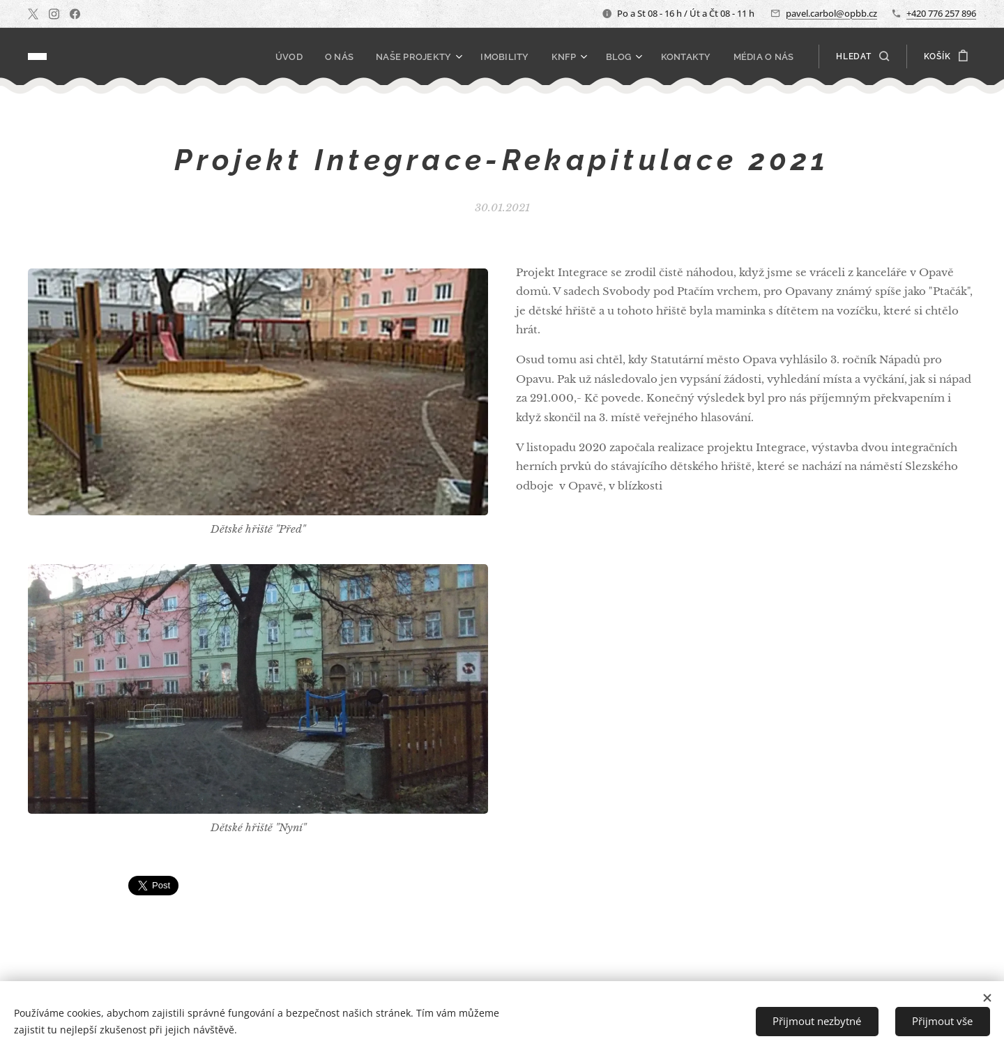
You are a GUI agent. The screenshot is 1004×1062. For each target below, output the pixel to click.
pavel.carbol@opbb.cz (831, 13)
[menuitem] (307, 56)
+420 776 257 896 (941, 13)
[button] (862, 56)
